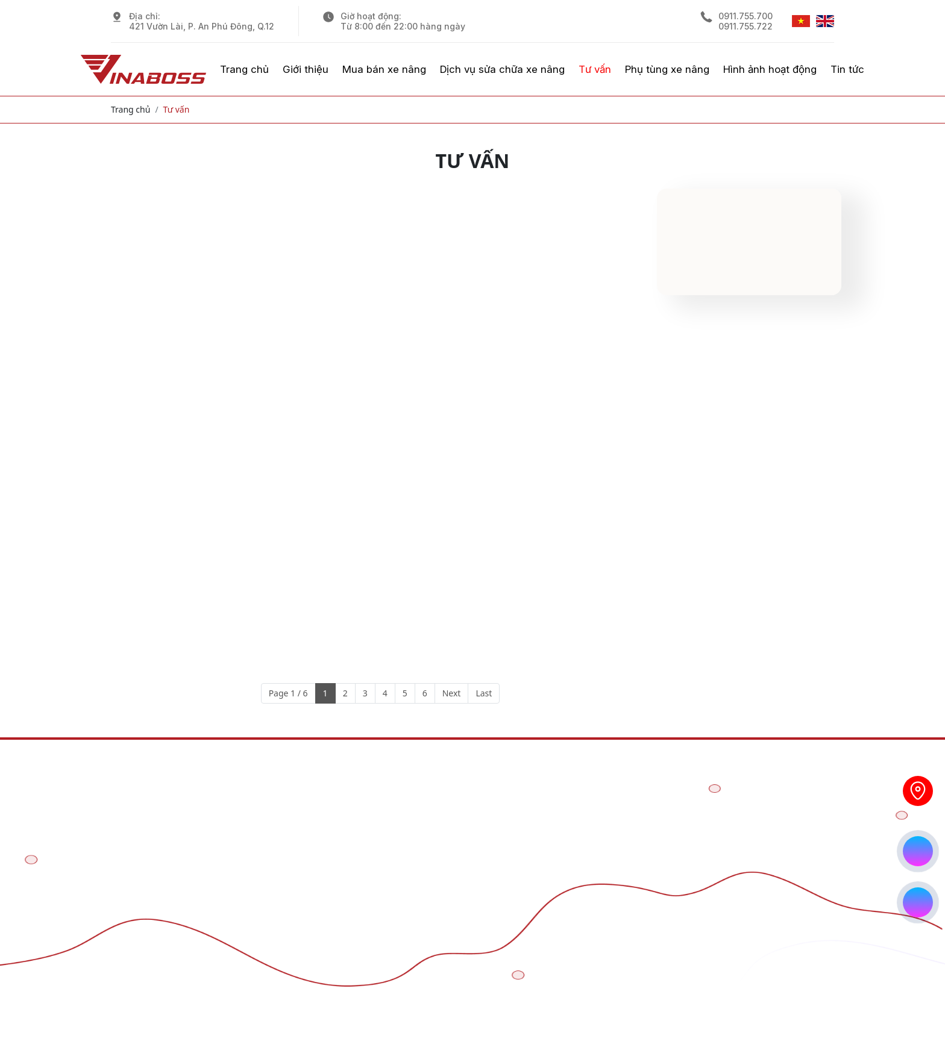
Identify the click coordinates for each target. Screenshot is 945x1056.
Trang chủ (244, 69)
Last (484, 693)
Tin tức (847, 69)
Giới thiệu (305, 69)
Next (451, 693)
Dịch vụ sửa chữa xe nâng (502, 69)
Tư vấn (595, 69)
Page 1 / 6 (288, 693)
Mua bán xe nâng (384, 69)
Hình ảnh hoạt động (770, 69)
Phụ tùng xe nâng (667, 69)
